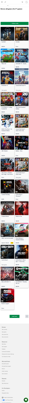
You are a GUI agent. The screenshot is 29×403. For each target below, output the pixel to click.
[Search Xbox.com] (5, 2)
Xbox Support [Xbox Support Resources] (4, 346)
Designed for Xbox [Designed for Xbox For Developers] (5, 392)
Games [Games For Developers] (3, 390)
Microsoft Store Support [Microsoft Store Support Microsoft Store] (6, 366)
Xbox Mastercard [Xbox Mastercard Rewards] (5, 383)
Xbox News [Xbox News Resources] (4, 344)
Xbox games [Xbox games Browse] (4, 331)
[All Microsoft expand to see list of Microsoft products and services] (2, 2)
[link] (7, 37)
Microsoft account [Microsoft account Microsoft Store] (5, 363)
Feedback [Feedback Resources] (3, 349)
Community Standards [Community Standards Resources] (6, 351)
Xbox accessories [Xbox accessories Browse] (5, 336)
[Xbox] (4, 5)
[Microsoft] (14, 1)
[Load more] (14, 316)
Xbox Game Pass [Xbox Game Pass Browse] (5, 334)
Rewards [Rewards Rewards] (3, 380)
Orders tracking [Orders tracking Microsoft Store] (5, 371)
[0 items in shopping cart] (23, 2)
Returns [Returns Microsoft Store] (3, 368)
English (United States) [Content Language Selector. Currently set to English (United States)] (8, 397)
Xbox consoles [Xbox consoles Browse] (4, 329)
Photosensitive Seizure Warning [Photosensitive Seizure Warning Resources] (8, 354)
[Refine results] (14, 23)
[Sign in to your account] (26, 2)
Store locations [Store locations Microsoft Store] (5, 373)
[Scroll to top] (26, 316)
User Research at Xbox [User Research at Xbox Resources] (6, 356)
